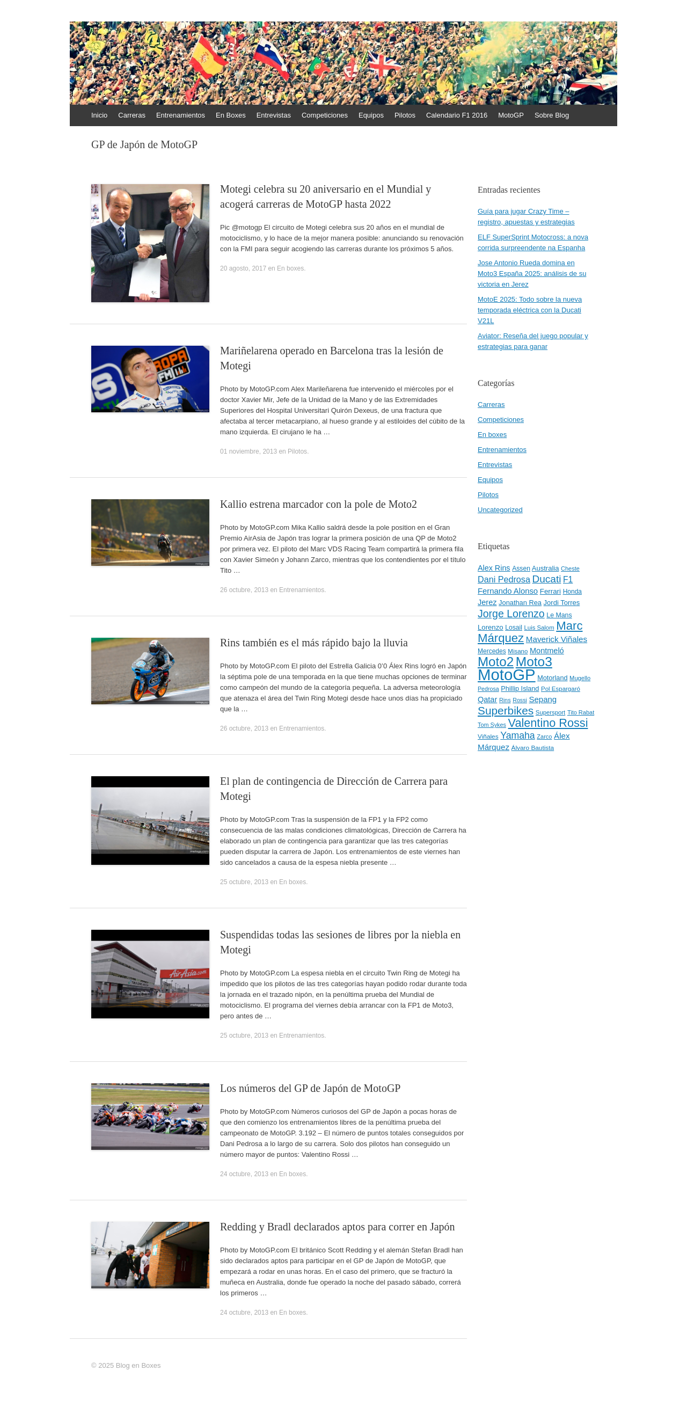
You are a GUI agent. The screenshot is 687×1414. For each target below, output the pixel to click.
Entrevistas (274, 115)
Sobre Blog (552, 115)
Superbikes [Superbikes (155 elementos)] (505, 710)
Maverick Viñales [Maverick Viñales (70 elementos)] (556, 639)
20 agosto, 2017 (243, 268)
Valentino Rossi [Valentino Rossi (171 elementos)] (548, 723)
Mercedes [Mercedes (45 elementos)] (492, 651)
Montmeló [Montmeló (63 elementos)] (547, 650)
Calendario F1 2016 (456, 115)
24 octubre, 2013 (244, 1174)
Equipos (371, 115)
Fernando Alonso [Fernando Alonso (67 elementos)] (508, 591)
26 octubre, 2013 (244, 590)
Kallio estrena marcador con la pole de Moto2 (318, 504)
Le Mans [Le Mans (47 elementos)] (559, 615)
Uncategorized (500, 510)
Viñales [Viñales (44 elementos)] (488, 736)
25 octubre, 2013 (244, 882)
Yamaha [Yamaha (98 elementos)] (517, 735)
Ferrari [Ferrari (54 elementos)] (550, 591)
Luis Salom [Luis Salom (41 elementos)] (539, 627)
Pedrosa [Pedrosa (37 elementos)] (488, 689)
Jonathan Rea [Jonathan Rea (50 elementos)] (520, 603)
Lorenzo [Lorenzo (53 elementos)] (490, 627)
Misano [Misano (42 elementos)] (518, 651)
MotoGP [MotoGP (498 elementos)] (507, 674)
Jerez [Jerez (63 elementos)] (487, 602)
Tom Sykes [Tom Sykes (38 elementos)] (492, 724)
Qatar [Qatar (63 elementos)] (487, 699)
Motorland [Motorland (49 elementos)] (552, 678)
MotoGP (511, 115)
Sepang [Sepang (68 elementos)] (543, 699)
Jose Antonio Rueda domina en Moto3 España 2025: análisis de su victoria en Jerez (532, 273)
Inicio (99, 115)
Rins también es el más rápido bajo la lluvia (314, 642)
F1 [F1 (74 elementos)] (568, 579)
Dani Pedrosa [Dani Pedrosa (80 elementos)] (504, 579)
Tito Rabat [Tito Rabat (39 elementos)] (580, 712)
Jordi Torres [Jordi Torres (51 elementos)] (562, 603)
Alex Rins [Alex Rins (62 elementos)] (494, 568)
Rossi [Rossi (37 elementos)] (520, 700)
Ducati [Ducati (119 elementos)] (546, 579)
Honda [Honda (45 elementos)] (572, 591)
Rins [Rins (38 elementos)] (505, 700)
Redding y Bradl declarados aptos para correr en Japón (337, 1227)
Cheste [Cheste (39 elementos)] (570, 568)
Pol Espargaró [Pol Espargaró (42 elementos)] (560, 689)
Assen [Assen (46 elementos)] (521, 568)
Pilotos (404, 115)
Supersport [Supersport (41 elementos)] (550, 712)
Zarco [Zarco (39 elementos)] (544, 736)
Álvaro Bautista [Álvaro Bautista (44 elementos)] (532, 748)
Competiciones (325, 115)
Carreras (131, 115)
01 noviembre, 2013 (248, 451)
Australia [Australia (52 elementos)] (545, 568)
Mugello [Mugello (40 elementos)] (579, 678)
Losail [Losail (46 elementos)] (513, 627)
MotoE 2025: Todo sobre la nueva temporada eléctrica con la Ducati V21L (530, 310)
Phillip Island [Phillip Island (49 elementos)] (520, 689)
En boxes (290, 268)
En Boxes (231, 115)
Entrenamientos (180, 115)
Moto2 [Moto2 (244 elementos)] (496, 661)
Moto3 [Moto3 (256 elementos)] (534, 661)
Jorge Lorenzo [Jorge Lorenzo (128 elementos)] (511, 613)
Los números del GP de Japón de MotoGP (310, 1088)
